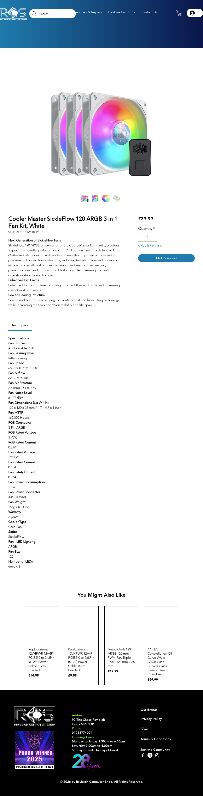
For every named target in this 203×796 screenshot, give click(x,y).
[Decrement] (142, 237)
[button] (88, 12)
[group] (101, 646)
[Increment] (153, 237)
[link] (20, 325)
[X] (149, 755)
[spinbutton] (147, 237)
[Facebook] (142, 755)
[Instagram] (157, 755)
